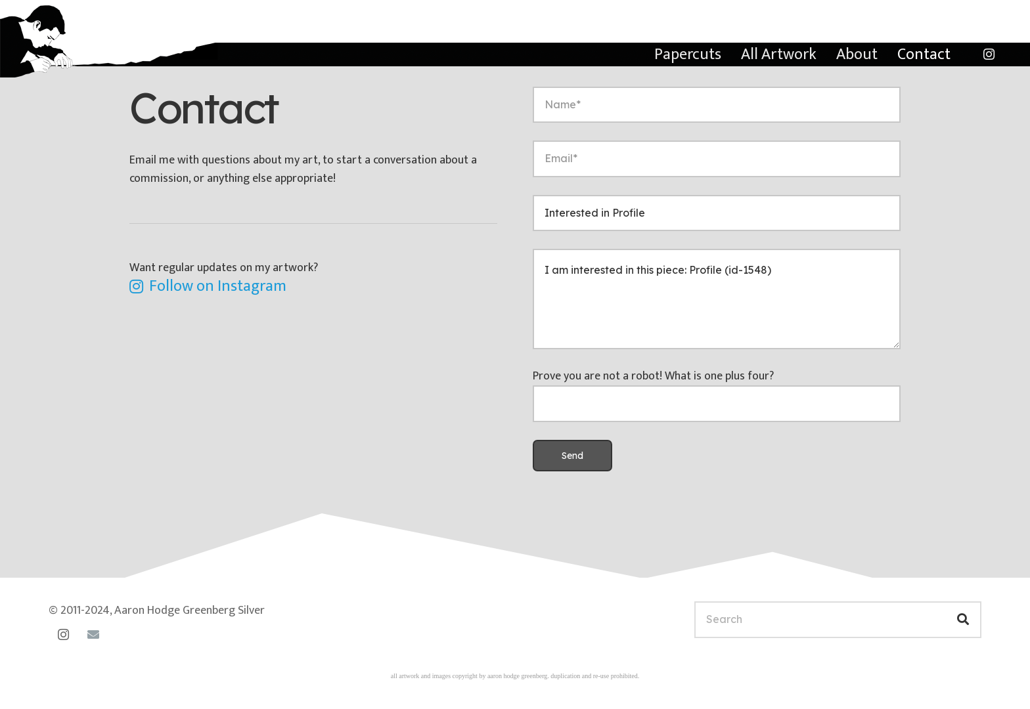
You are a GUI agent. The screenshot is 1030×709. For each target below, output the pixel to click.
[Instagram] (988, 54)
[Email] (93, 634)
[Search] (837, 619)
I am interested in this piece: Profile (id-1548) (717, 299)
